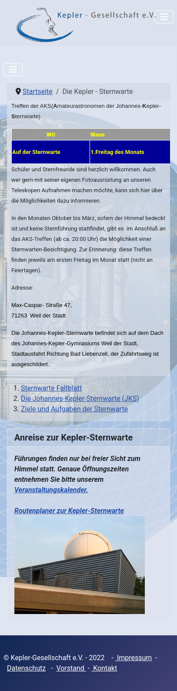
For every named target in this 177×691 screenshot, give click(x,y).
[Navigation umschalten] (164, 16)
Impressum (133, 658)
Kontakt (104, 668)
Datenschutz (26, 668)
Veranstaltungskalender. (51, 490)
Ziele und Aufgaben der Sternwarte (74, 409)
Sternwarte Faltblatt (51, 388)
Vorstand (71, 668)
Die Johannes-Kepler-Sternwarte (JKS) (80, 398)
